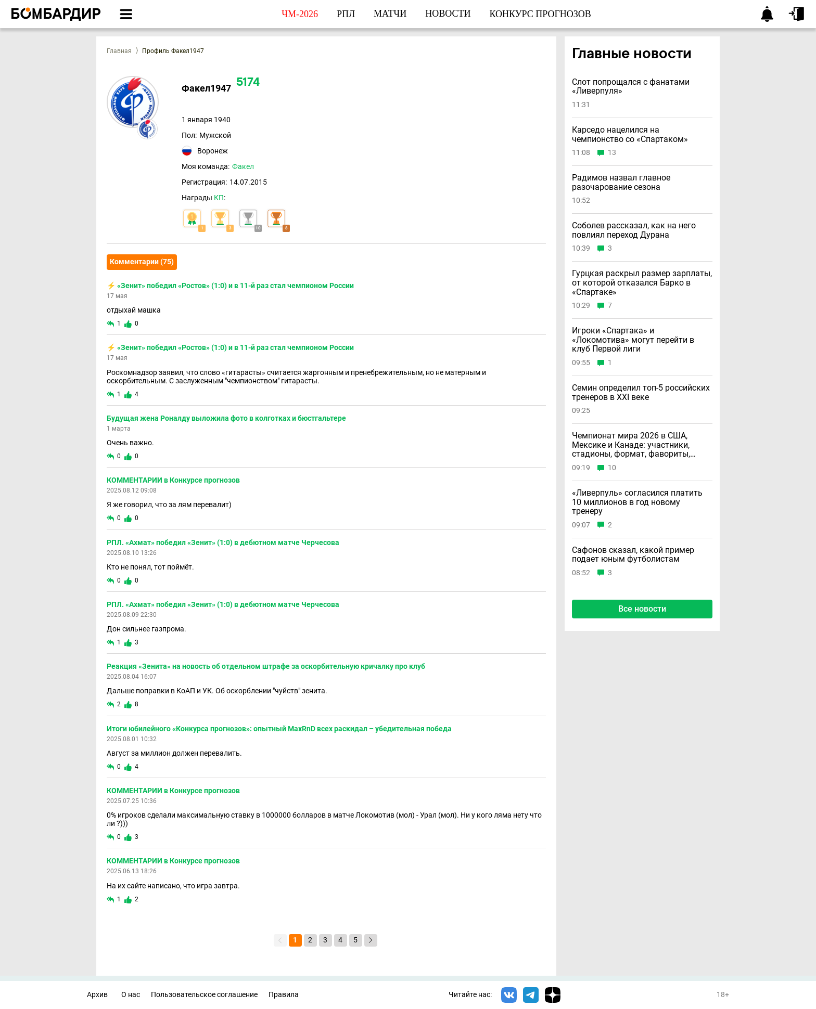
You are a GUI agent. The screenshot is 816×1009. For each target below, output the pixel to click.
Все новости (642, 609)
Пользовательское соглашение (204, 994)
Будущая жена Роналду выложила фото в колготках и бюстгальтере (226, 418)
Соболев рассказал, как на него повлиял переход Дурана (634, 230)
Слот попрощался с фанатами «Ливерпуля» (631, 86)
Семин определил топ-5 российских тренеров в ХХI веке (641, 392)
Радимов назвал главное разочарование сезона (621, 182)
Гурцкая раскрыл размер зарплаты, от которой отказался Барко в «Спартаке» (642, 282)
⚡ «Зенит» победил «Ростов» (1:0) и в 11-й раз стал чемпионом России (230, 285)
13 (612, 153)
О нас (130, 994)
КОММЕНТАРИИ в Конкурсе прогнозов (173, 480)
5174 (248, 83)
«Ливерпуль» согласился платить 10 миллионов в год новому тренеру (637, 502)
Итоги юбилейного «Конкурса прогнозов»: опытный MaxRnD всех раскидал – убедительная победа (279, 729)
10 (612, 468)
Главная (119, 51)
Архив (97, 994)
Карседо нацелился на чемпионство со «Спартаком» (630, 134)
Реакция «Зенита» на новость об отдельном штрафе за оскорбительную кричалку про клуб (266, 666)
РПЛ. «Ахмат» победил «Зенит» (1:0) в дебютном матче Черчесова (223, 542)
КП (219, 197)
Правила (284, 994)
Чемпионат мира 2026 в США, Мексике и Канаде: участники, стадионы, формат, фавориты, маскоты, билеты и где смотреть (636, 445)
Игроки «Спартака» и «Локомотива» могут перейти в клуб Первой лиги (633, 340)
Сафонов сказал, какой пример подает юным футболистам (633, 555)
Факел (243, 166)
